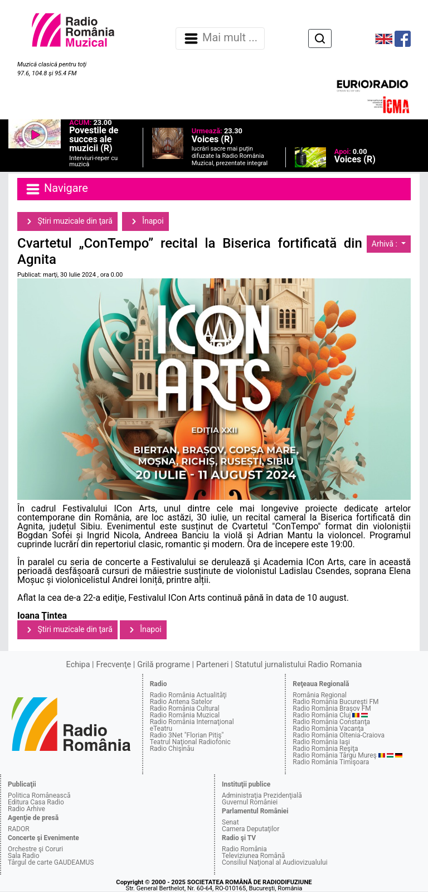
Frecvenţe (113, 664)
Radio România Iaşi (321, 742)
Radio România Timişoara (331, 762)
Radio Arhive (26, 809)
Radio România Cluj (322, 715)
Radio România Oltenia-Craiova (339, 735)
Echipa (78, 664)
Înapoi (145, 221)
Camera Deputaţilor (250, 829)
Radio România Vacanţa (328, 728)
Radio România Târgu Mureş (334, 755)
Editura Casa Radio (36, 802)
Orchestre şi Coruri (35, 849)
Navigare (56, 189)
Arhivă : (386, 243)
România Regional (320, 695)
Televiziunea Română (253, 856)
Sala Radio (24, 856)
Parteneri (212, 664)
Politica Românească (39, 795)
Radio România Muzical (185, 715)
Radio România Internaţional (192, 722)
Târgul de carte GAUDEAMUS (51, 862)
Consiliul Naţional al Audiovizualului (275, 862)
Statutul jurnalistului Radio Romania (298, 664)
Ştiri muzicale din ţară (67, 221)
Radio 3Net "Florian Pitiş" (187, 735)
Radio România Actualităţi (188, 695)
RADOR (19, 829)
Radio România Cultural (185, 708)
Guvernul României (250, 802)
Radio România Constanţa (331, 722)
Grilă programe (163, 664)
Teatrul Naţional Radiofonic (190, 742)
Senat (230, 822)
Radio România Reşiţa (325, 749)
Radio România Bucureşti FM (335, 702)
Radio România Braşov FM (332, 708)
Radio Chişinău (172, 749)
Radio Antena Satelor (181, 702)
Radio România (244, 849)
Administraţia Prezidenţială (262, 795)
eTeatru (161, 728)
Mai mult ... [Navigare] (220, 38)
